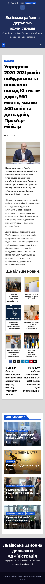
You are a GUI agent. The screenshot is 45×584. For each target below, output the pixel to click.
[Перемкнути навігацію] (23, 45)
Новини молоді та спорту (15, 513)
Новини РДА (23, 430)
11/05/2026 (12, 442)
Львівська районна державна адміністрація (22, 23)
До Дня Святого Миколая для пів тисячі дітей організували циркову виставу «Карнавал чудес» (13, 380)
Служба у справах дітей (25, 486)
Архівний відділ (12, 430)
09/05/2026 (13, 525)
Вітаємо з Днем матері (22, 465)
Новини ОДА (9, 61)
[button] (41, 45)
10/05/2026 (13, 469)
